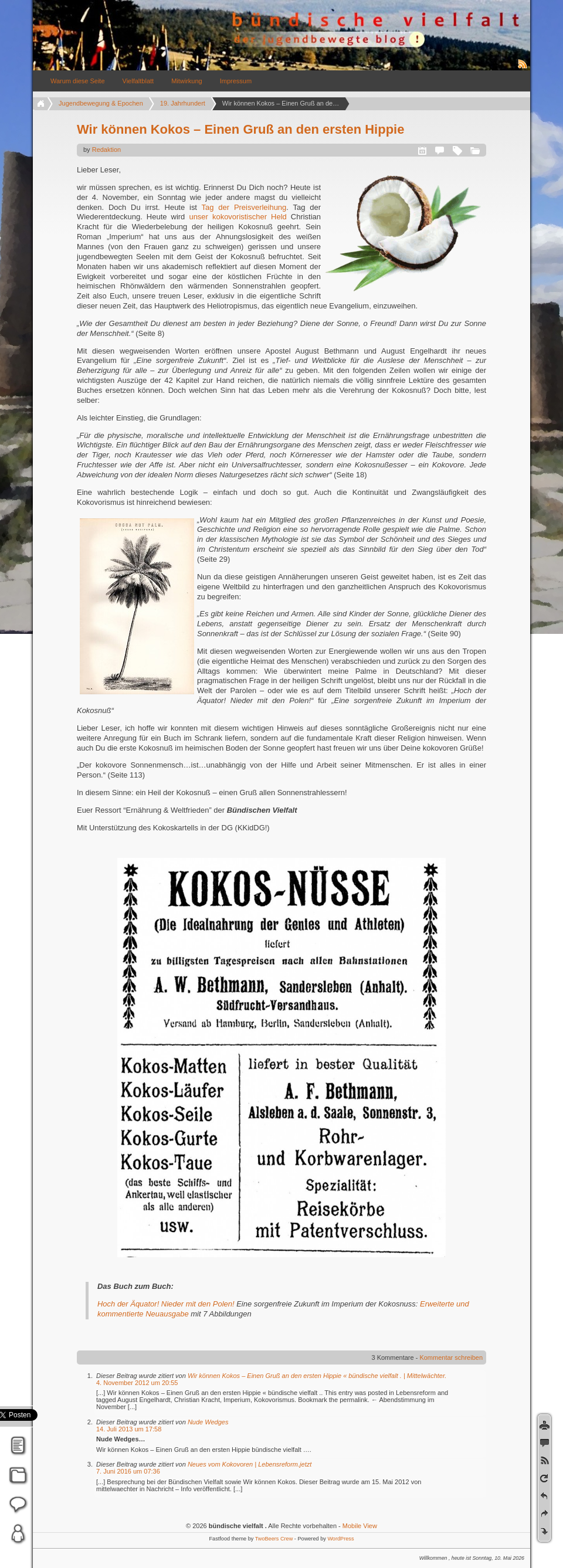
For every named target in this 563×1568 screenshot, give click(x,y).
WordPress (340, 1539)
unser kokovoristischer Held (237, 216)
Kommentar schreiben (451, 1357)
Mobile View (359, 1525)
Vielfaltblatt (138, 80)
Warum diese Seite (77, 80)
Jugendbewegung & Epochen (101, 103)
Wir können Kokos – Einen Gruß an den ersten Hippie (240, 129)
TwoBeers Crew (274, 1539)
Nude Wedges (208, 1422)
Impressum (236, 80)
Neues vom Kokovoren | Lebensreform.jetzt (249, 1464)
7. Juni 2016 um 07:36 (128, 1471)
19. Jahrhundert (182, 103)
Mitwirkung (186, 80)
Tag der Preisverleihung (244, 207)
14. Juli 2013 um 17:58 (128, 1429)
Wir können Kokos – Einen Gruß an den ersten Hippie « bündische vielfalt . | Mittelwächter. (317, 1375)
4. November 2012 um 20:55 (137, 1382)
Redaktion (106, 149)
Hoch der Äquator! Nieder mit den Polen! (166, 1303)
